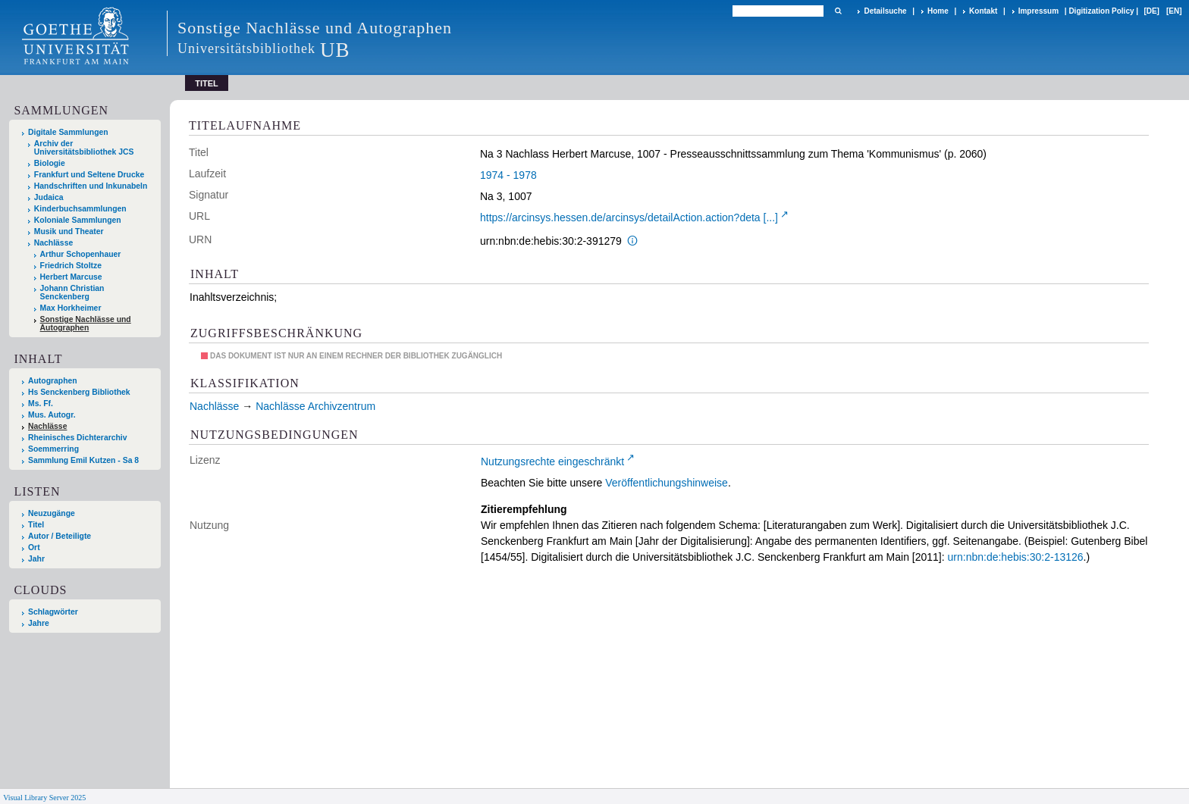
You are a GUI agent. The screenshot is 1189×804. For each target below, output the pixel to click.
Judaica (49, 197)
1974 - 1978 (508, 175)
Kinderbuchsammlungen (80, 209)
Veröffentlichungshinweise (666, 483)
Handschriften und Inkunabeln (91, 186)
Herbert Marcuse (71, 277)
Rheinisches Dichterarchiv (77, 437)
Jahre (38, 623)
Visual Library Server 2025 (44, 797)
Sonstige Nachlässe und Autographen (85, 323)
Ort (34, 547)
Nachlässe (53, 243)
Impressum (1038, 11)
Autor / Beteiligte (59, 536)
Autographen (52, 381)
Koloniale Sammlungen (77, 220)
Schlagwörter (53, 612)
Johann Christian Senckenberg (72, 292)
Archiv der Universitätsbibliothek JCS (84, 147)
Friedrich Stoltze (71, 265)
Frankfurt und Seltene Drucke (89, 174)
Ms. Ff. (40, 403)
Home (938, 11)
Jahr (36, 559)
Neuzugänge (51, 513)
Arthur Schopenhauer (80, 254)
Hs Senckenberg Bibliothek (79, 392)
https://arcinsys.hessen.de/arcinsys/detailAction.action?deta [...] (629, 217)
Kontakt (983, 11)
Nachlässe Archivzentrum (315, 406)
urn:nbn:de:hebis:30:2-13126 (1016, 557)
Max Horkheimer (71, 308)
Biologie (49, 163)
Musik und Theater (69, 231)
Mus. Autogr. (52, 415)
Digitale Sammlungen (68, 132)
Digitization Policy (1101, 11)
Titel (36, 525)
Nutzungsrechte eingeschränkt (552, 461)
